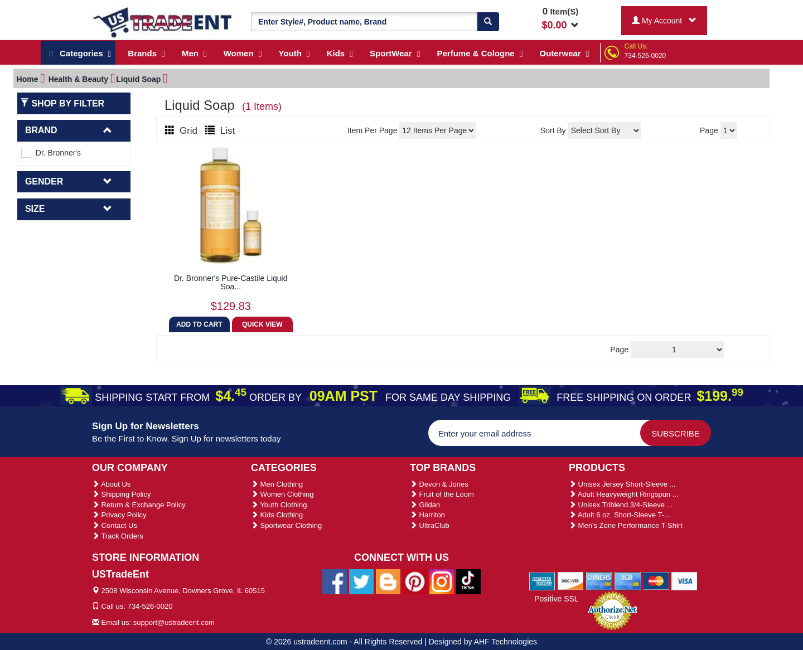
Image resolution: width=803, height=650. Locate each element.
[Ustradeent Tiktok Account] (468, 580)
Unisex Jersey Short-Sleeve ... (622, 484)
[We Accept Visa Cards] (684, 580)
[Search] (488, 21)
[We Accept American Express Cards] (542, 580)
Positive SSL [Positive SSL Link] (556, 598)
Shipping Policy (121, 494)
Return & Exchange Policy (139, 505)
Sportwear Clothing (286, 525)
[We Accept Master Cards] (656, 580)
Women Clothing (282, 494)
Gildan (425, 505)
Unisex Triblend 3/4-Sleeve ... (621, 505)
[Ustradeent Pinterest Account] (415, 580)
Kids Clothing (277, 515)
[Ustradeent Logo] (163, 21)
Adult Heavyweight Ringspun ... (624, 494)
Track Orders (117, 536)
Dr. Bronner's (51, 153)
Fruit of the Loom (442, 494)
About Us (111, 484)
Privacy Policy (119, 515)
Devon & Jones (439, 484)
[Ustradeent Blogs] (388, 580)
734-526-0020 (645, 56)
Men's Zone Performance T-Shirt (626, 525)
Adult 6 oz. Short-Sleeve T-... (619, 515)
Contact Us (114, 525)
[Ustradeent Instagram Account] (441, 580)
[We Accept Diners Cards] (599, 580)
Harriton (427, 515)
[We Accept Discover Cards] (571, 580)
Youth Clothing (279, 505)
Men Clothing (277, 484)
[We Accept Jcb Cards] (628, 580)
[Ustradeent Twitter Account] (361, 580)
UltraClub (429, 525)
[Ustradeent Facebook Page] (334, 580)
